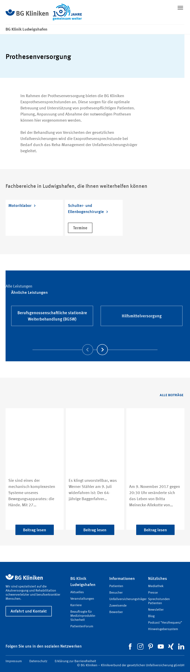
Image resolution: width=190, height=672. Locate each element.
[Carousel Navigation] (95, 344)
